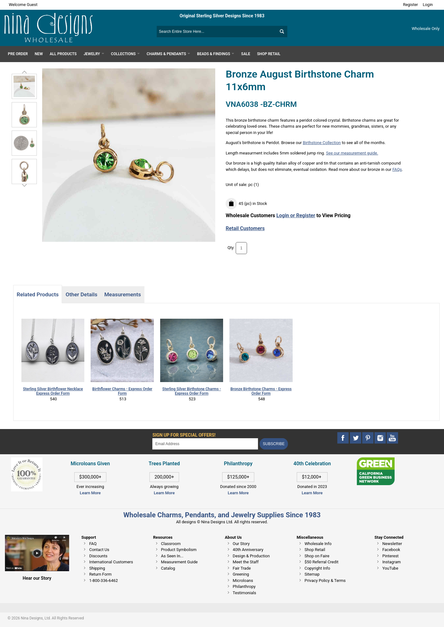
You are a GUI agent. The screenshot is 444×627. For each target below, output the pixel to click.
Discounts (98, 556)
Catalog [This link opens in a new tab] (168, 568)
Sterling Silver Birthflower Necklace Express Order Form (53, 391)
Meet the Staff (246, 562)
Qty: (231, 247)
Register (410, 4)
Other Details (81, 294)
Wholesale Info (318, 543)
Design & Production (251, 556)
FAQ (92, 543)
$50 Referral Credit (322, 562)
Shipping (97, 568)
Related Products (38, 294)
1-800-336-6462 (103, 580)
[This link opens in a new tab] (376, 460)
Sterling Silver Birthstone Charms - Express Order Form (191, 391)
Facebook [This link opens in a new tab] (391, 549)
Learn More (90, 493)
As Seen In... (172, 556)
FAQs (397, 169)
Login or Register (295, 215)
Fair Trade (242, 568)
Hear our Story (37, 578)
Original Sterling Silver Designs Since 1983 (222, 15)
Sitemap (312, 574)
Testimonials (244, 592)
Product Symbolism (179, 549)
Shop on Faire (317, 556)
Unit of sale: (237, 184)
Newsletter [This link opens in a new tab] (392, 543)
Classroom (171, 543)
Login (428, 4)
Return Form (100, 574)
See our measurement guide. (352, 153)
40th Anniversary (248, 549)
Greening (241, 574)
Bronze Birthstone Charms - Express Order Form (261, 391)
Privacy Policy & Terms (325, 580)
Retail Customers (245, 228)
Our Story (241, 543)
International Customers (111, 562)
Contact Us (99, 549)
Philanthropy (244, 586)
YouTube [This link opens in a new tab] (390, 568)
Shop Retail (315, 549)
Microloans (243, 580)
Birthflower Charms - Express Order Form (122, 391)
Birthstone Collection (322, 142)
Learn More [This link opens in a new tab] (164, 493)
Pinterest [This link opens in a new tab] (390, 556)
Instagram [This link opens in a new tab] (391, 562)
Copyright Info (317, 568)
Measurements (122, 294)
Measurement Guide (179, 562)
